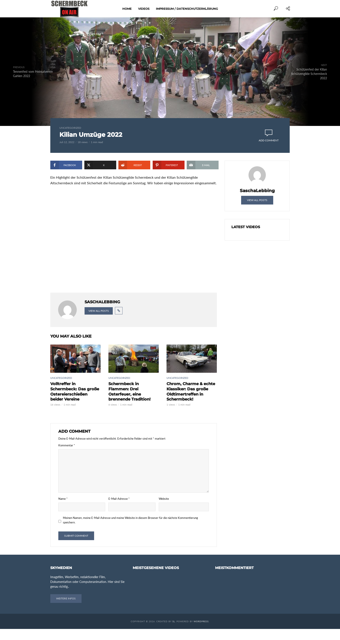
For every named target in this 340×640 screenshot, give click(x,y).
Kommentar (66, 456)
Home (127, 8)
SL (173, 632)
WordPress (201, 632)
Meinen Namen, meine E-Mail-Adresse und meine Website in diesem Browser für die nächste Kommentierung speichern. (130, 531)
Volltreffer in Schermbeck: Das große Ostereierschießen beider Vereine (74, 403)
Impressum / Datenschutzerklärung (187, 8)
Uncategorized (70, 127)
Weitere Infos (66, 609)
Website (164, 509)
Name (63, 509)
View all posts (98, 323)
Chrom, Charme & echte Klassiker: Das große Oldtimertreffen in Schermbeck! (188, 403)
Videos (143, 8)
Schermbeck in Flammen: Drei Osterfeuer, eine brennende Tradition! (131, 401)
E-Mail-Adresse (119, 509)
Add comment (269, 140)
